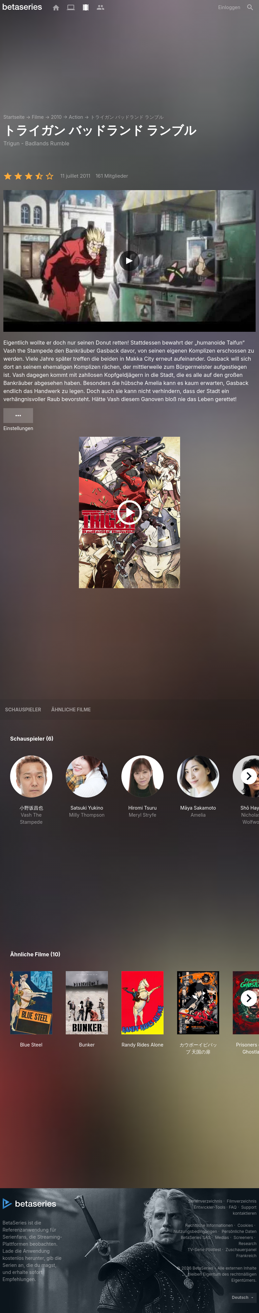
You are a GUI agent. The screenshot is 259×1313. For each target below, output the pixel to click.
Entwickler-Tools (210, 1207)
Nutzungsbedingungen (195, 1231)
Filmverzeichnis (242, 1201)
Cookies (245, 1225)
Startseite (14, 117)
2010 (56, 117)
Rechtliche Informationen (209, 1225)
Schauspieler (23, 709)
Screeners (243, 1237)
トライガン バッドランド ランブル (127, 117)
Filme (38, 117)
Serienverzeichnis (205, 1201)
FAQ (233, 1207)
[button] (31, 790)
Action (76, 117)
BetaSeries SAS (195, 1237)
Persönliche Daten (239, 1231)
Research (248, 1243)
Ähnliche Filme (71, 709)
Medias (222, 1237)
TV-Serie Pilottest (204, 1249)
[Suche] (250, 7)
